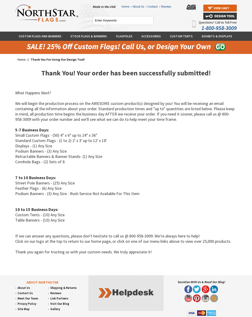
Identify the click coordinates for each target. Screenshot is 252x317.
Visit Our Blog (59, 304)
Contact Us (25, 293)
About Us (139, 7)
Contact (153, 7)
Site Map (24, 309)
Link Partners (59, 298)
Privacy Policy (27, 304)
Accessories (151, 36)
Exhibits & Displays (217, 36)
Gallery (55, 309)
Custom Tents (181, 36)
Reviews (166, 7)
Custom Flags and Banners (40, 36)
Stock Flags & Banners (88, 36)
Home (127, 7)
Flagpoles (124, 36)
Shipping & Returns (63, 288)
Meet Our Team (28, 298)
